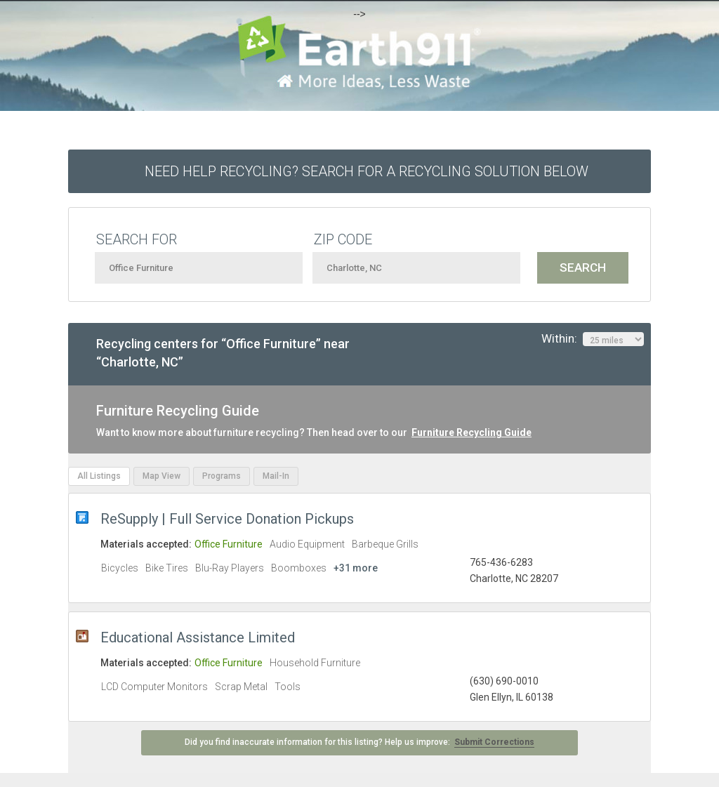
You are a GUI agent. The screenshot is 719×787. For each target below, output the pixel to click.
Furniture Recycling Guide (471, 432)
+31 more (356, 568)
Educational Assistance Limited (197, 637)
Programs (221, 476)
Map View (161, 476)
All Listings (99, 476)
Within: (592, 339)
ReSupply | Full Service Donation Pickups (227, 518)
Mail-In (276, 476)
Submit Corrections (494, 742)
